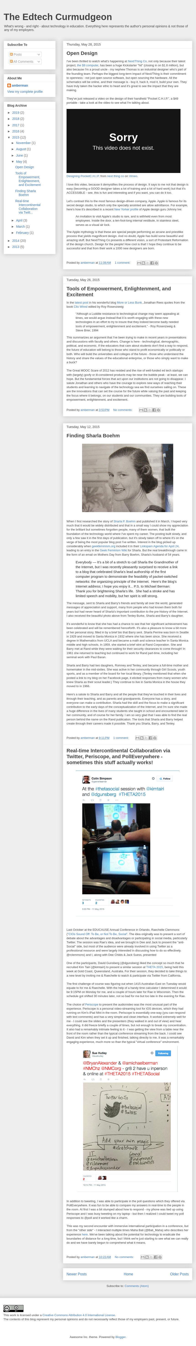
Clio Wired (81, 306)
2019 (16, 112)
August (21, 149)
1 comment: (123, 262)
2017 (16, 125)
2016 (16, 131)
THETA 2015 (154, 967)
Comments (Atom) (137, 1286)
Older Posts (179, 1274)
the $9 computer (87, 65)
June (20, 155)
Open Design (82, 53)
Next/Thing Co (137, 61)
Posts (16, 54)
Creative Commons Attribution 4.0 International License (78, 1315)
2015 (16, 137)
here (85, 1234)
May (19, 161)
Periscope (91, 1004)
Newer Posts (77, 1274)
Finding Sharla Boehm (93, 435)
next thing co (115, 176)
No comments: (123, 410)
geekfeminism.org (104, 546)
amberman (20, 85)
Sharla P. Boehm (124, 521)
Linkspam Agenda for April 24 (159, 546)
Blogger (120, 1337)
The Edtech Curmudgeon (58, 17)
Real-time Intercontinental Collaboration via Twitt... (28, 206)
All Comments (21, 61)
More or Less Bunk (129, 302)
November (23, 143)
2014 (16, 240)
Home (128, 1274)
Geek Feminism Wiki (114, 550)
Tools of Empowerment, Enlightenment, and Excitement (28, 178)
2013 (16, 247)
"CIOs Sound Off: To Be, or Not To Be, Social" (97, 934)
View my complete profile (25, 91)
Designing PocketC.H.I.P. (83, 176)
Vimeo (133, 176)
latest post (81, 302)
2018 (16, 119)
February (23, 233)
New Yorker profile (126, 209)
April (19, 220)
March (21, 226)
